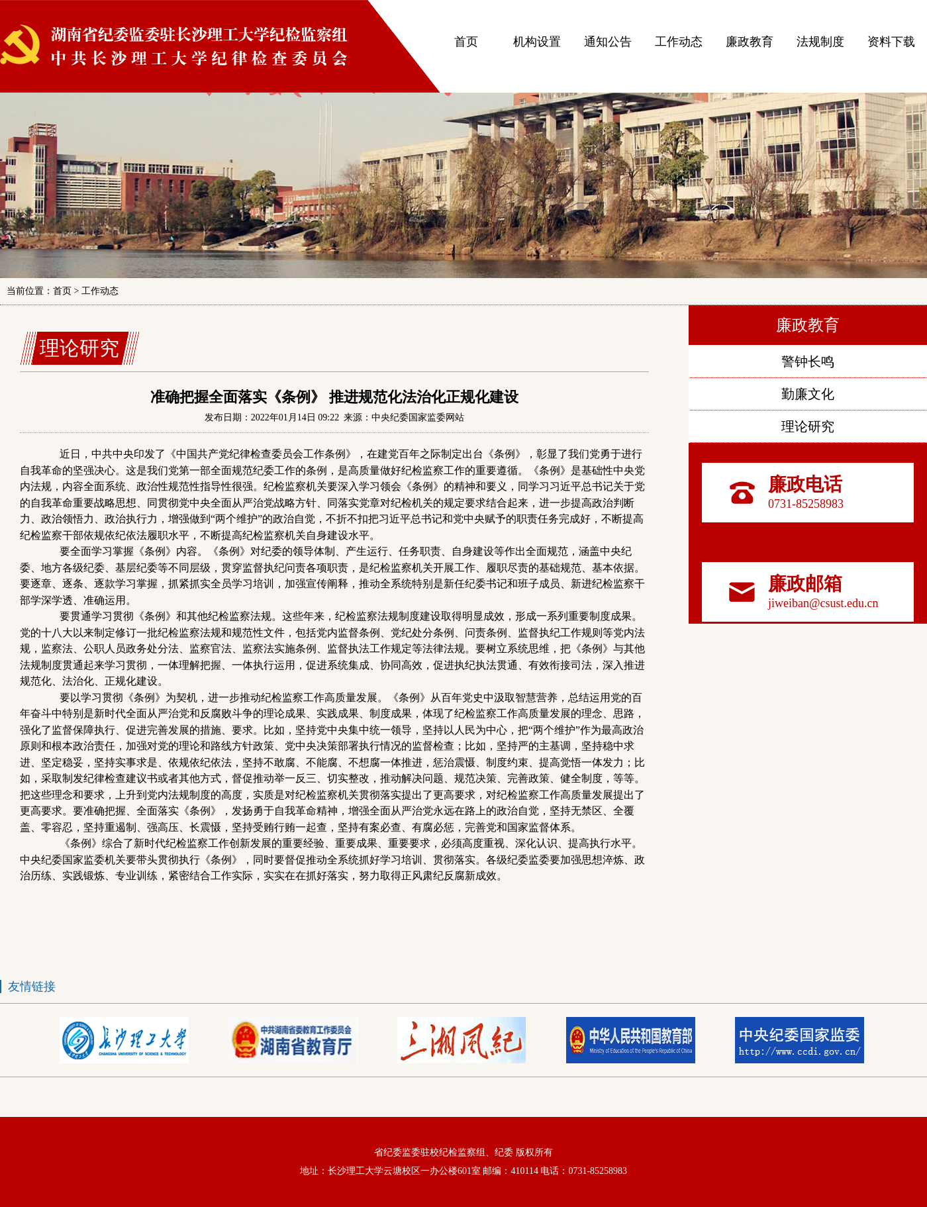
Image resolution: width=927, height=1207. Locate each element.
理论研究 (807, 426)
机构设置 (537, 41)
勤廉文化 (807, 394)
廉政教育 (749, 41)
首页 (466, 41)
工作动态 (679, 41)
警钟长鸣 (807, 361)
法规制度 (820, 41)
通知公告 (608, 41)
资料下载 (891, 41)
